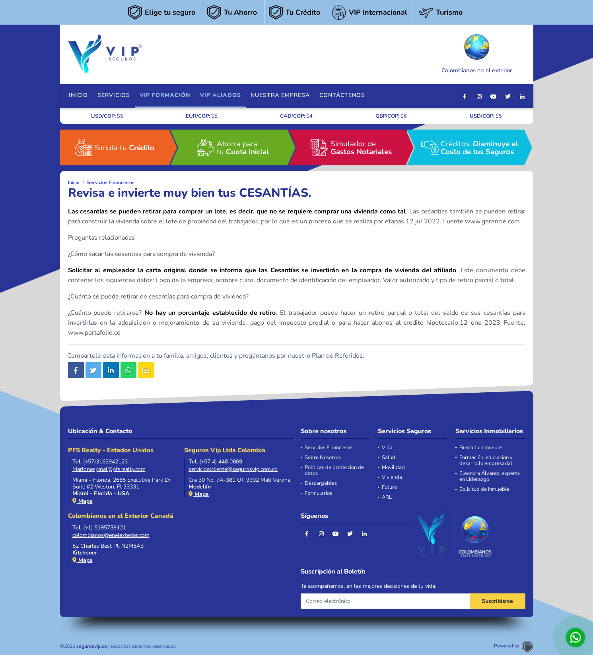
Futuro (389, 487)
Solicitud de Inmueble (484, 489)
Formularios (318, 493)
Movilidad (393, 468)
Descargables (321, 483)
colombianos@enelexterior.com (111, 535)
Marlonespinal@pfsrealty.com (109, 469)
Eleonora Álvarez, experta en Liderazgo (489, 477)
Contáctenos (342, 95)
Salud (388, 458)
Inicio (78, 95)
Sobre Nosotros (323, 458)
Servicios (113, 95)
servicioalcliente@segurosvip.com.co (233, 469)
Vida (387, 448)
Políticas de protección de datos (334, 471)
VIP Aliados (220, 95)
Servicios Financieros (110, 182)
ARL (387, 497)
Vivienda (392, 478)
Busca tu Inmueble (480, 448)
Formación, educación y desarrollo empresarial (486, 461)
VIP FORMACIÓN (165, 95)
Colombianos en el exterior (476, 52)
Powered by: (513, 646)
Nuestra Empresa (280, 95)
